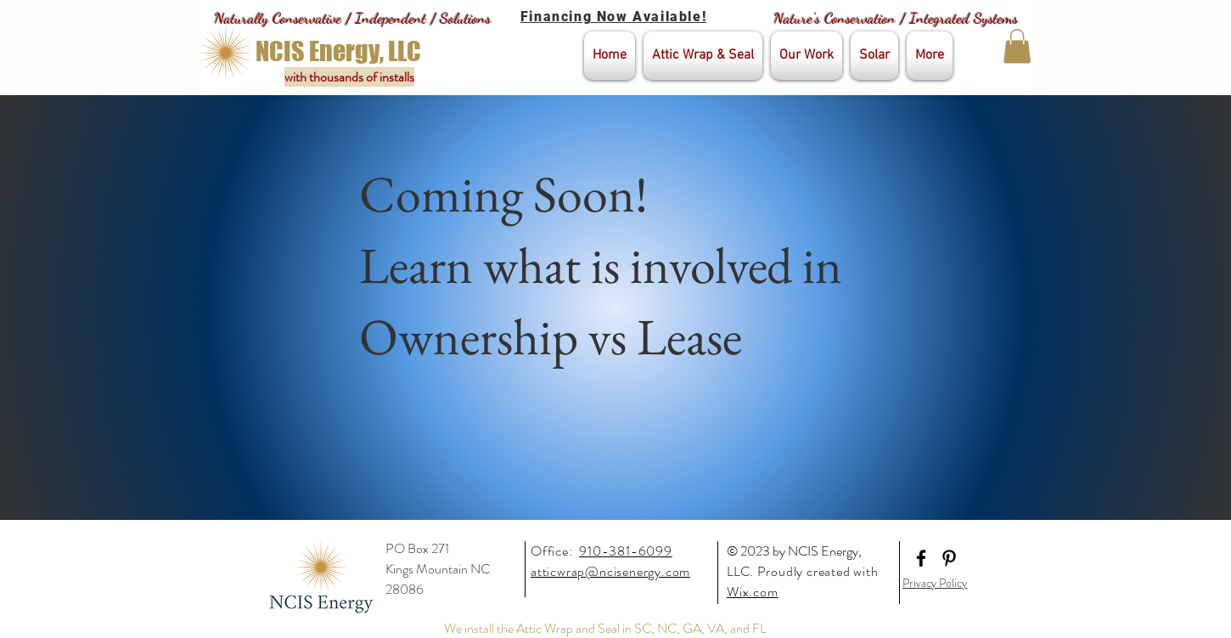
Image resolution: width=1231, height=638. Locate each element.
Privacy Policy (934, 582)
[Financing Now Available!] (615, 16)
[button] (1017, 46)
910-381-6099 (625, 551)
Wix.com (753, 591)
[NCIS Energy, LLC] (338, 51)
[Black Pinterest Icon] (949, 558)
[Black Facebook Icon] (921, 558)
